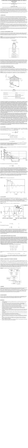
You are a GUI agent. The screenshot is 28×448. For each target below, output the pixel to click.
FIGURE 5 (1, 203)
